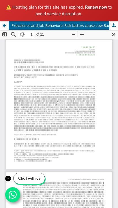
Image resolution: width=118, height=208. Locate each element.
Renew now (96, 7)
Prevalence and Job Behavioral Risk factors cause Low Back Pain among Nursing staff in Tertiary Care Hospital (65, 25)
